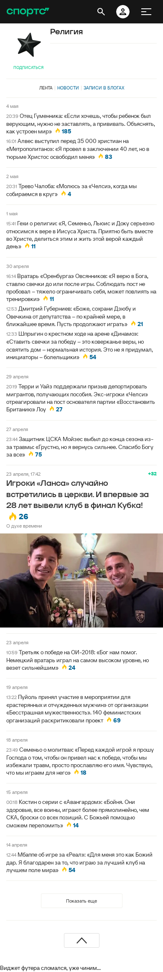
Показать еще (81, 901)
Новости (68, 88)
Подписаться (28, 67)
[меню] (146, 11)
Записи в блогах (104, 88)
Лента (46, 88)
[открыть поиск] (101, 12)
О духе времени (24, 526)
